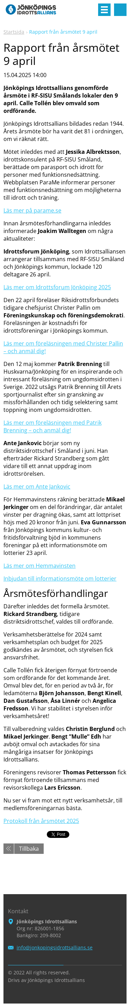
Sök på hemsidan (120, 9)
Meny (104, 9)
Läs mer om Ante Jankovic (36, 486)
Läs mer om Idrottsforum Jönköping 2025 (57, 287)
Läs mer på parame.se (32, 210)
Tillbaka (29, 848)
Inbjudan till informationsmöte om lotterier (59, 578)
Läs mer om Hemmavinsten (39, 565)
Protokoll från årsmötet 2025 (41, 821)
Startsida (13, 31)
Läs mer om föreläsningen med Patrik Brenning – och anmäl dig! (52, 426)
